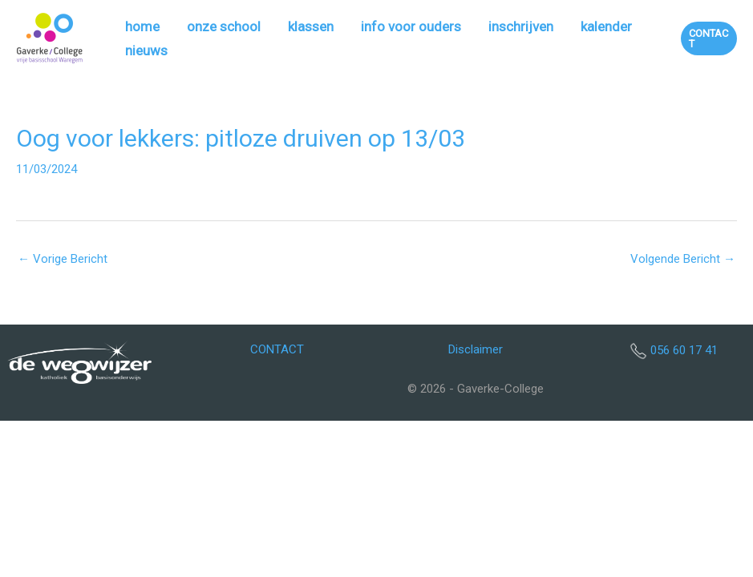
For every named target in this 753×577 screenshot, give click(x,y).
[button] (709, 38)
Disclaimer (475, 349)
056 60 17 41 (684, 350)
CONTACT (277, 349)
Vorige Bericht (62, 259)
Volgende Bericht (682, 259)
